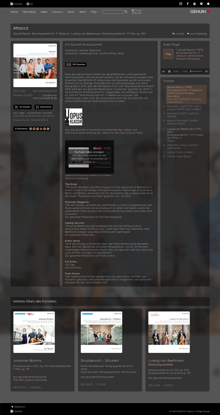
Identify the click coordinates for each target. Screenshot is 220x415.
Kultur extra (107, 255)
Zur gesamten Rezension (80, 234)
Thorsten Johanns (30, 379)
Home (14, 11)
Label (43, 11)
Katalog (57, 11)
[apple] (208, 3)
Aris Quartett (83, 44)
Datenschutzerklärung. (77, 178)
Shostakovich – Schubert (100, 360)
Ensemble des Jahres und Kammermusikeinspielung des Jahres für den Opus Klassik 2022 (103, 131)
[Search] (112, 12)
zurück (178, 33)
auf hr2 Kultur (73, 267)
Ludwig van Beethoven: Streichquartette (166, 362)
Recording (29, 11)
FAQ (93, 11)
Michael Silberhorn (90, 50)
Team (82, 11)
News (71, 11)
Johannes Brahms (27, 360)
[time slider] (196, 71)
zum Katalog (197, 33)
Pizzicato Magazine (110, 216)
